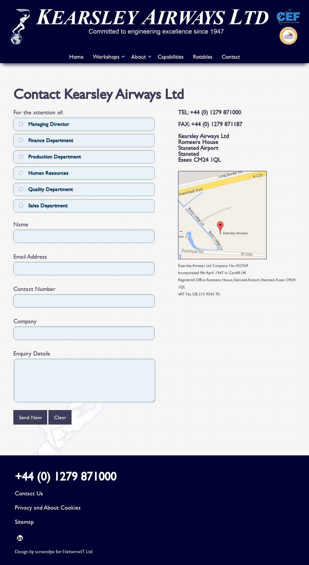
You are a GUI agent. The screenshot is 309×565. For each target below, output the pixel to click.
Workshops (106, 57)
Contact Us (29, 493)
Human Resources (43, 173)
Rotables (202, 57)
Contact (231, 57)
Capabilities (170, 57)
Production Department (50, 157)
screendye (45, 551)
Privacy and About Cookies (48, 507)
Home (76, 57)
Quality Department (46, 189)
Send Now (30, 417)
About (138, 57)
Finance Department (46, 140)
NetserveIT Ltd (77, 551)
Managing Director (44, 124)
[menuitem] (76, 57)
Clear (60, 417)
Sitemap (24, 521)
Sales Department (43, 205)
